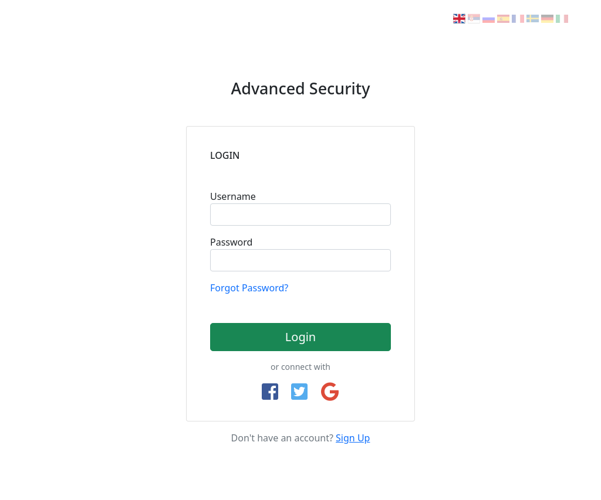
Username (233, 196)
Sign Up (353, 437)
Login (300, 337)
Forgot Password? (249, 287)
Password (231, 242)
